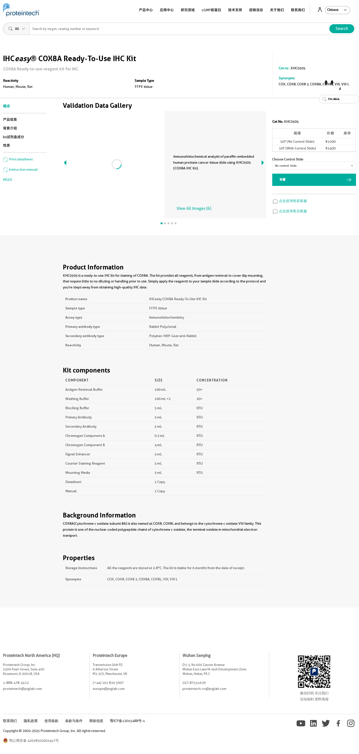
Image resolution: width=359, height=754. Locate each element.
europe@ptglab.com (109, 689)
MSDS (7, 180)
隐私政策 (31, 721)
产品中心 (146, 10)
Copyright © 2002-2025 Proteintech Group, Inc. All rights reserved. (54, 731)
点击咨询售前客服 (289, 201)
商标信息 (96, 721)
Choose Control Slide (287, 159)
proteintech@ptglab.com (22, 689)
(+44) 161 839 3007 (108, 683)
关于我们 (277, 10)
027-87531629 (194, 683)
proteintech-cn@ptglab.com (204, 689)
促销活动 (256, 10)
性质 (6, 145)
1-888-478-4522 (16, 683)
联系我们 (298, 10)
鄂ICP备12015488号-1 (127, 721)
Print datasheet (18, 159)
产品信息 (10, 120)
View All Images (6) (194, 208)
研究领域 (188, 10)
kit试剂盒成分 (13, 137)
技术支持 (235, 10)
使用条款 (51, 721)
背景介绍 (10, 128)
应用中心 (167, 10)
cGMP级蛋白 (211, 10)
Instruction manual (20, 169)
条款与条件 (74, 721)
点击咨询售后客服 (289, 211)
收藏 (282, 179)
